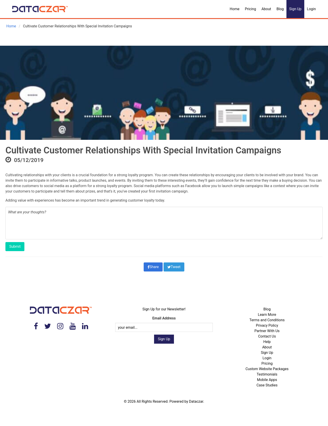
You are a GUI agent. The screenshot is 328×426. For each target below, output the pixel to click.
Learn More (267, 314)
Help (267, 342)
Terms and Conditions (267, 320)
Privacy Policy (267, 325)
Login (311, 9)
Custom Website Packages (267, 369)
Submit (15, 246)
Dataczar (196, 401)
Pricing (250, 9)
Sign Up (295, 9)
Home (234, 9)
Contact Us (267, 336)
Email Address (164, 318)
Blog (280, 9)
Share (153, 267)
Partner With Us (266, 331)
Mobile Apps (267, 380)
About (266, 9)
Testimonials (267, 374)
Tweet (173, 267)
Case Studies (266, 385)
